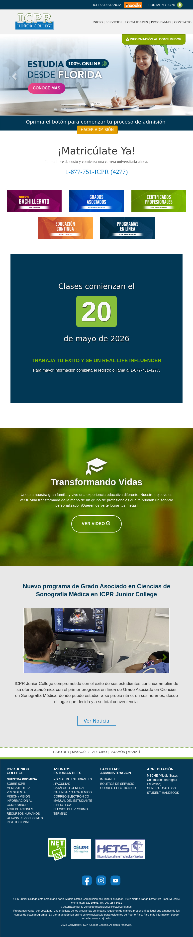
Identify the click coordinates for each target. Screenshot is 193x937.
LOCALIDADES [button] (136, 22)
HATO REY (61, 752)
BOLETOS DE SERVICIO (117, 784)
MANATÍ (134, 752)
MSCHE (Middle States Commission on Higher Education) (162, 780)
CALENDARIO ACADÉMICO (73, 792)
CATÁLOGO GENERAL (69, 788)
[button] (13, 74)
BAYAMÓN (117, 752)
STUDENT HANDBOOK (163, 793)
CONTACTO (183, 22)
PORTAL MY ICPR (162, 5)
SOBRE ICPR (16, 784)
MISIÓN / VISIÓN (18, 796)
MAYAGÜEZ (81, 752)
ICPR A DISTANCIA (107, 5)
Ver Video (96, 523)
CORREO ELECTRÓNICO (71, 796)
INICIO (98, 22)
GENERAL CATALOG (161, 788)
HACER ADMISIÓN (97, 130)
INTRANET (107, 779)
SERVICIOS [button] (114, 22)
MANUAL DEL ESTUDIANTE (73, 801)
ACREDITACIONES (20, 809)
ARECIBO (99, 752)
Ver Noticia (96, 721)
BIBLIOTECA (62, 805)
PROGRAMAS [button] (161, 22)
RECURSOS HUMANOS (23, 813)
